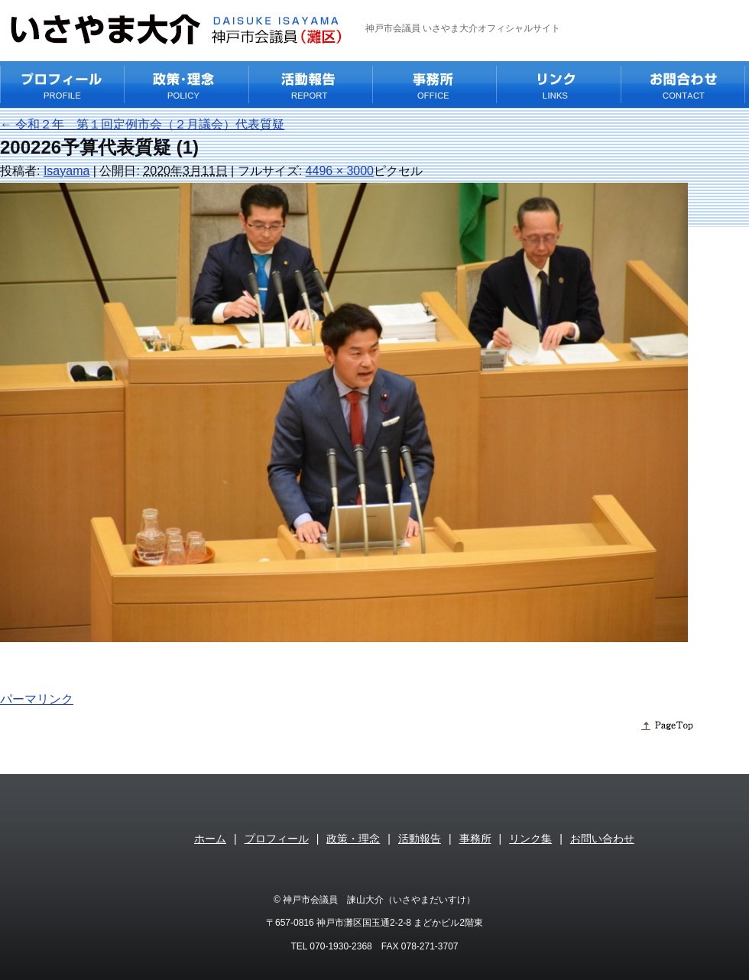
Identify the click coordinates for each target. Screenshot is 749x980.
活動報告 (419, 838)
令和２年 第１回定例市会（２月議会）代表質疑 (142, 124)
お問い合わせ (602, 838)
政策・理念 (353, 838)
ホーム (210, 838)
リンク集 (530, 838)
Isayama (66, 170)
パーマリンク (36, 699)
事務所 (475, 838)
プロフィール (277, 838)
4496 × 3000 (340, 170)
